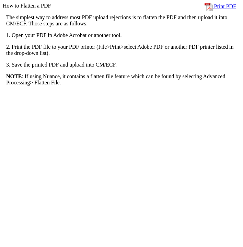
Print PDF (220, 6)
